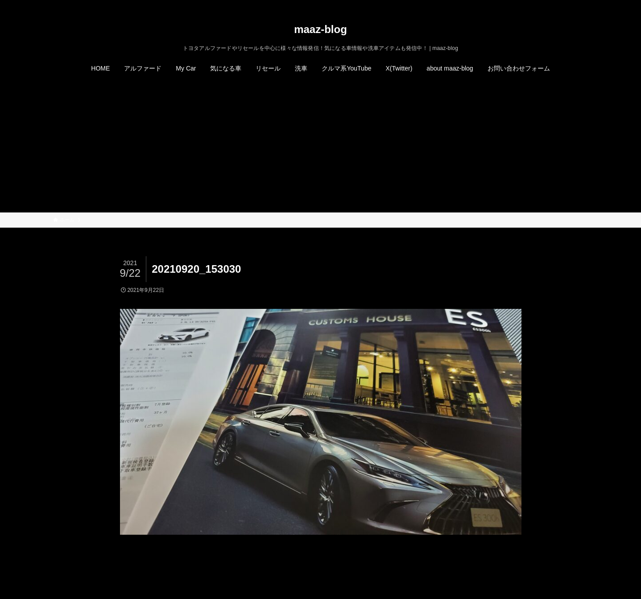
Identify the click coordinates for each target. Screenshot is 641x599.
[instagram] (559, 5)
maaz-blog (320, 29)
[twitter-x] (548, 5)
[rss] (571, 5)
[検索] (582, 5)
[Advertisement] (320, 145)
